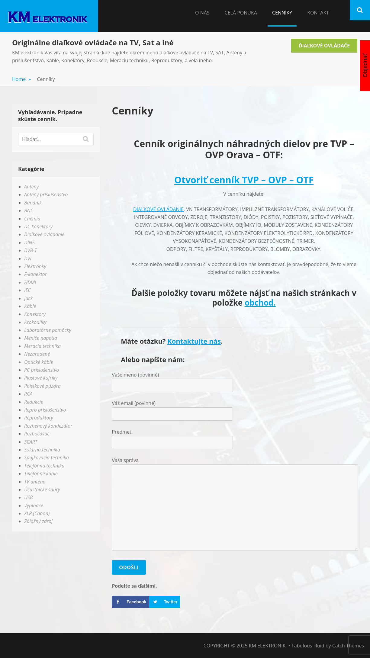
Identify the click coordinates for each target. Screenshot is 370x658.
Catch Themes (348, 645)
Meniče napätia (40, 338)
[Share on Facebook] (130, 602)
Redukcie (33, 402)
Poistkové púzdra (42, 386)
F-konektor (35, 274)
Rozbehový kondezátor (48, 425)
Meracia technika (42, 346)
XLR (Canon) (37, 513)
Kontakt (318, 12)
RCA (28, 393)
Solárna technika (42, 449)
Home (21, 79)
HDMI (30, 282)
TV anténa (35, 481)
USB (28, 497)
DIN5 (29, 242)
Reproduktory (38, 417)
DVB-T (30, 250)
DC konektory (38, 226)
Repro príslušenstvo (45, 409)
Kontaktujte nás (194, 340)
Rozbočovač (36, 433)
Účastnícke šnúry (42, 489)
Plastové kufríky (40, 377)
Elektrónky (35, 266)
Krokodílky (35, 322)
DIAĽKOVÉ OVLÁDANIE (158, 209)
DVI (27, 258)
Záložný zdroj (38, 521)
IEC (27, 290)
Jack (28, 298)
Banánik (33, 202)
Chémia (32, 218)
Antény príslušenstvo (46, 194)
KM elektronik (267, 645)
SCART (30, 441)
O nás (202, 12)
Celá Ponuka (241, 12)
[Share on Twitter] (164, 602)
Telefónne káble (41, 473)
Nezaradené (37, 354)
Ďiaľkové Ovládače (324, 45)
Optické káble (38, 362)
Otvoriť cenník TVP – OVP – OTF (244, 180)
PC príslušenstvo (41, 370)
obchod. (260, 302)
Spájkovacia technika (46, 457)
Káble (30, 306)
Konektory (35, 314)
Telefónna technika (44, 465)
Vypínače (33, 505)
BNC (28, 210)
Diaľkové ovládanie (44, 234)
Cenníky (282, 12)
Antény (31, 186)
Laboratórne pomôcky (47, 330)
